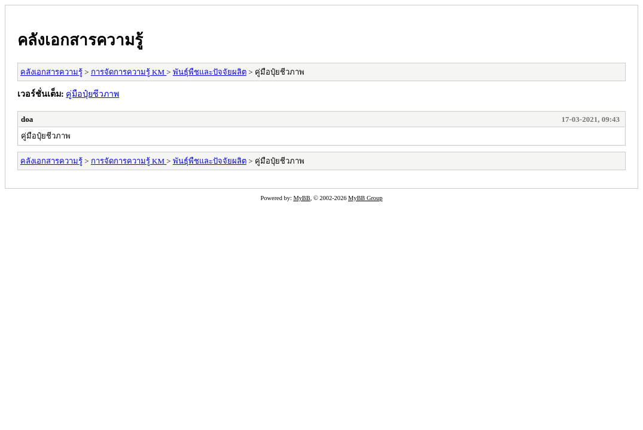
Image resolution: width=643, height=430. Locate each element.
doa (27, 119)
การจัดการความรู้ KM (128, 71)
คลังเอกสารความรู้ (80, 40)
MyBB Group (365, 198)
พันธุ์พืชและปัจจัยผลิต (209, 71)
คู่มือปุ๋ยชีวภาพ (92, 94)
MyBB (301, 198)
